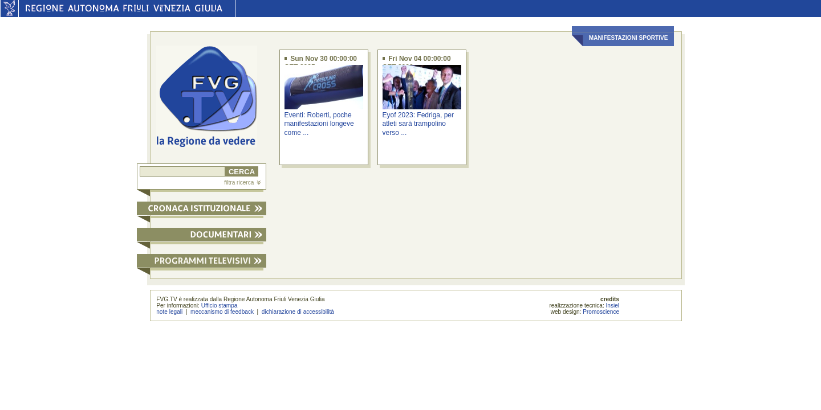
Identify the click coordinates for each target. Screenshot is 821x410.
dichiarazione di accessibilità (298, 312)
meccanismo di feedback (222, 312)
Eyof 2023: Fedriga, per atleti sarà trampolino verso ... (418, 124)
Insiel (613, 305)
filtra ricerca (242, 182)
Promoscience (601, 312)
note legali (169, 312)
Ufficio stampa (219, 305)
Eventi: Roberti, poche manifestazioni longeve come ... (319, 124)
